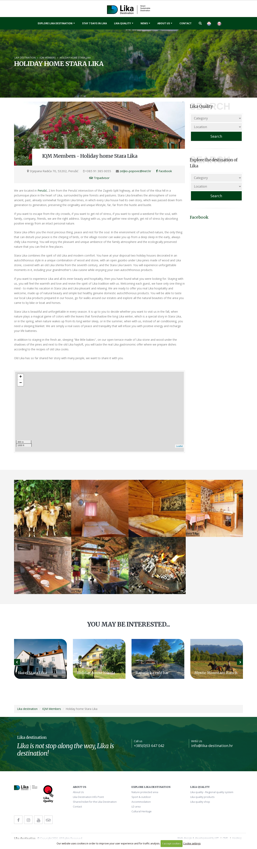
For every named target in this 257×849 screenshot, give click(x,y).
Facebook (164, 171)
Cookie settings (192, 843)
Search (216, 136)
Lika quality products (202, 797)
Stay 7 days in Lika (94, 23)
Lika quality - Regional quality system (211, 792)
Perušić (42, 190)
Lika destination (25, 57)
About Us (163, 23)
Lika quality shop (200, 802)
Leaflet (179, 446)
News (144, 23)
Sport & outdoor (141, 797)
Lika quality (122, 23)
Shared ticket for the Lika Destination (95, 802)
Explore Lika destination (55, 23)
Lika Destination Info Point (88, 797)
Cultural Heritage (142, 811)
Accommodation (141, 802)
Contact (185, 23)
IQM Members (48, 57)
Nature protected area (145, 792)
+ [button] (20, 377)
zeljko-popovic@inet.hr (135, 171)
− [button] (20, 383)
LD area (136, 806)
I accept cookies (171, 843)
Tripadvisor (99, 178)
